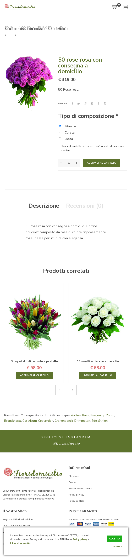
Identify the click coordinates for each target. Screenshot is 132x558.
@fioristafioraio (66, 443)
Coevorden (45, 421)
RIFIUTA (117, 546)
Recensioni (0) (85, 206)
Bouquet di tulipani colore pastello (34, 361)
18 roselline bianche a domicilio (98, 361)
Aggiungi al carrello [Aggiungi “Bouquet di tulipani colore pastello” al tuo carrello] (34, 375)
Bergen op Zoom (102, 415)
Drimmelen (82, 421)
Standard (68, 126)
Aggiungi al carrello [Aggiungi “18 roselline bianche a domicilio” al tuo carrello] (98, 375)
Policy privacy (80, 539)
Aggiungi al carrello (101, 162)
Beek (85, 415)
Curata (67, 132)
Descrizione (43, 206)
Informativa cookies (20, 543)
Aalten (76, 415)
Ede (94, 421)
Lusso (66, 139)
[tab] (44, 206)
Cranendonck (64, 421)
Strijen (103, 421)
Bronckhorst (12, 421)
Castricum (30, 421)
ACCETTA (114, 538)
